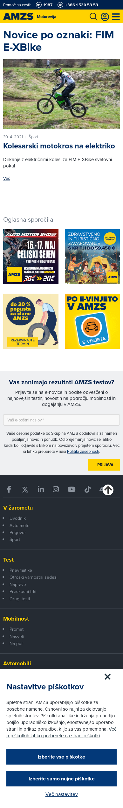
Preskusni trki (23, 591)
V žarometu (18, 508)
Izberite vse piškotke (61, 756)
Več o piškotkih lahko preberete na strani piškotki (61, 732)
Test (8, 560)
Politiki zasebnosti (83, 451)
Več (6, 178)
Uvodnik (18, 518)
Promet (17, 629)
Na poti (17, 643)
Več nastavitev (61, 794)
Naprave (18, 584)
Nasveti (17, 636)
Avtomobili (17, 663)
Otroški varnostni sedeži (34, 577)
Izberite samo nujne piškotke (62, 778)
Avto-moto (20, 525)
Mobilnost (16, 619)
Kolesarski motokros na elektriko (59, 146)
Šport (15, 539)
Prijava (105, 465)
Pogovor (18, 532)
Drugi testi (20, 599)
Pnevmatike (21, 570)
